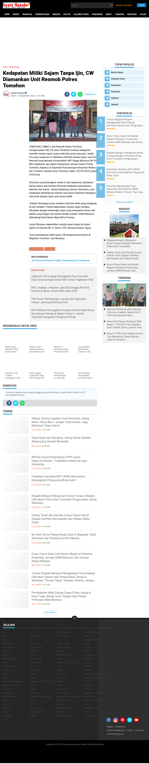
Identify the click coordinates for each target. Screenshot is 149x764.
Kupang (87, 670)
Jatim (59, 666)
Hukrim (87, 663)
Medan (6, 678)
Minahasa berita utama (95, 678)
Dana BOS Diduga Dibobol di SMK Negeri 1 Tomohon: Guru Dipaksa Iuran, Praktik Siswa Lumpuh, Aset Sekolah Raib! (124, 314)
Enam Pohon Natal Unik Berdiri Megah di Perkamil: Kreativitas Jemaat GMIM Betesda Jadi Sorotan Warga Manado (63, 560)
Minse (60, 682)
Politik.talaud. (64, 701)
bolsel (6, 655)
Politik (66, 14)
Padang (33, 689)
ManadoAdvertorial (93, 674)
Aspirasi (115, 98)
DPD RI (60, 659)
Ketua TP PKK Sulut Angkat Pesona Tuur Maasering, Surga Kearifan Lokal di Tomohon (125, 326)
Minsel (87, 682)
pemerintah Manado (93, 693)
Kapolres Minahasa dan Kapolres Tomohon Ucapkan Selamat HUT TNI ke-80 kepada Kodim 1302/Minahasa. (124, 302)
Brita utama (36, 659)
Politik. (33, 701)
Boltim (33, 655)
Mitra (60, 685)
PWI (4, 704)
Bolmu (33, 651)
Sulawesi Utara (81, 14)
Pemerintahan (42, 14)
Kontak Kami (121, 727)
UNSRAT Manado (64, 716)
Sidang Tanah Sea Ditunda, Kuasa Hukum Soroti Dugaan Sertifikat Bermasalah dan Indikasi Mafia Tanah (62, 521)
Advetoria (62, 636)
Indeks (16, 14)
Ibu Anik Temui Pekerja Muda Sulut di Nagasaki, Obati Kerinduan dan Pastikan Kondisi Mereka (64, 540)
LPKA (5, 674)
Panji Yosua (62, 689)
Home (6, 14)
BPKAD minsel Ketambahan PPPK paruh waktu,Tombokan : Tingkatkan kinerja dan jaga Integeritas (61, 463)
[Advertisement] (74, 40)
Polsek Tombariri (92, 701)
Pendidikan (97, 14)
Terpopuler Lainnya (124, 192)
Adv (4, 636)
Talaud (87, 712)
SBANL (87, 704)
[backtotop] (74, 619)
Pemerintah (62, 693)
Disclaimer (111, 734)
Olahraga (7, 689)
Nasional (88, 685)
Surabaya (61, 712)
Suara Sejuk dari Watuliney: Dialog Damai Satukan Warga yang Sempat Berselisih (61, 444)
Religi (33, 704)
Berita (87, 644)
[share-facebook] (67, 94)
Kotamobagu (36, 670)
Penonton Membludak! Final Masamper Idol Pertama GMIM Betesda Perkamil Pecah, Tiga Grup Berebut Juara (127, 181)
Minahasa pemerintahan (42, 682)
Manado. (61, 674)
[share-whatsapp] (80, 94)
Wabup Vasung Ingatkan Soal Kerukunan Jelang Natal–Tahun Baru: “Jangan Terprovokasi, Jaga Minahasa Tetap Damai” (63, 424)
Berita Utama (36, 249)
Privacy (131, 731)
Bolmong (7, 651)
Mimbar (33, 678)
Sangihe (61, 704)
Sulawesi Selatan (65, 708)
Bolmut (60, 651)
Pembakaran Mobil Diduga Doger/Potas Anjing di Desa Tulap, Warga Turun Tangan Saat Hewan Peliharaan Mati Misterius (64, 599)
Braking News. (91, 655)
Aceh (32, 632)
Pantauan (132, 14)
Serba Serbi (35, 708)
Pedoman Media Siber (116, 731)
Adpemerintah (64, 632)
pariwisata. (35, 693)
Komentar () (91, 94)
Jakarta (34, 666)
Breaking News (10, 659)
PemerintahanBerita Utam (69, 697)
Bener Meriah (63, 644)
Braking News (63, 655)
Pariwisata (8, 693)
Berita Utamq (63, 648)
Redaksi (110, 727)
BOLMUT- (88, 651)
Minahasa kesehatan (13, 682)
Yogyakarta (89, 716)
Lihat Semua (50, 613)
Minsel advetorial (12, 685)
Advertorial (36, 636)
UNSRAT (33, 716)
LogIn (141, 5)
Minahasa (27, 14)
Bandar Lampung (92, 640)
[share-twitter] (73, 94)
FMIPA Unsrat (36, 663)
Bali (59, 640)
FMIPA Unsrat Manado (67, 663)
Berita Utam (8, 648)
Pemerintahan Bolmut (41, 697)
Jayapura (88, 666)
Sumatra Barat (37, 712)
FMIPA (5, 663)
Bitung (87, 648)
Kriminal (61, 670)
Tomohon (119, 14)
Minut (109, 14)
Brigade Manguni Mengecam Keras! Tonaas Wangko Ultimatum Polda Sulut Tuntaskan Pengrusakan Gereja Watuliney (64, 502)
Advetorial (89, 636)
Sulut (6, 712)
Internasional (10, 666)
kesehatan (116, 85)
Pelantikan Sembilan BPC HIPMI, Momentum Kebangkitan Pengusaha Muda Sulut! (61, 482)
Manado (56, 14)
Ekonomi (88, 659)
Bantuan (34, 644)
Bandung (7, 644)
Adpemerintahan (92, 632)
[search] (92, 5)
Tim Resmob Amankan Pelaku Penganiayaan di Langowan (60, 261)
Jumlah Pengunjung (127, 734)
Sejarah (114, 104)
